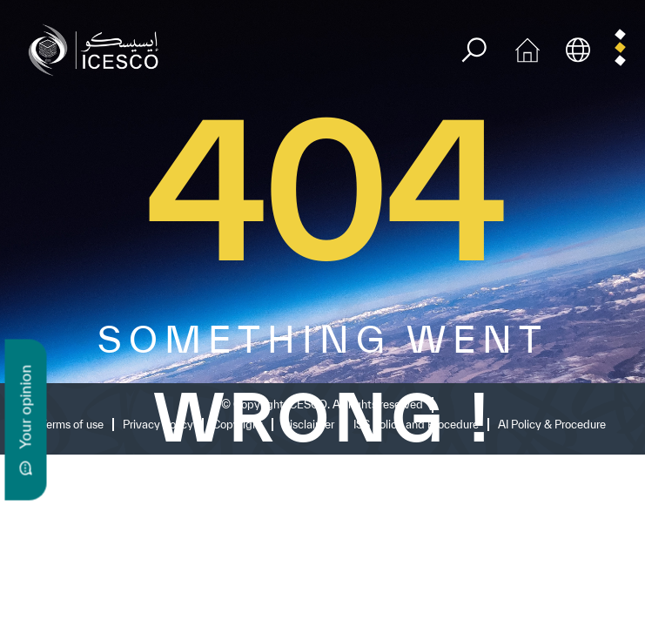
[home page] (97, 48)
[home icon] (527, 48)
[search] (474, 50)
